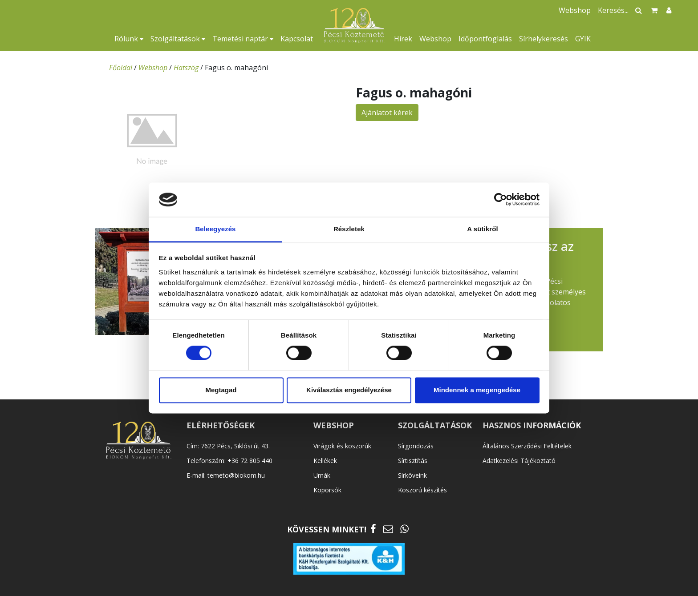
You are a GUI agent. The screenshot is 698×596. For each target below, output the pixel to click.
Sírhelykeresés (543, 39)
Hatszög (186, 67)
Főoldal (120, 67)
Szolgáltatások (177, 39)
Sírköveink (412, 475)
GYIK (583, 39)
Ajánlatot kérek (387, 112)
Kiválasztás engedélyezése (349, 390)
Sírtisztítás (412, 460)
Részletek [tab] (349, 229)
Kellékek (325, 460)
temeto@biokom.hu (236, 475)
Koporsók (327, 490)
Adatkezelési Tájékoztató (519, 460)
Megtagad (220, 390)
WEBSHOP (333, 425)
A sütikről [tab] (482, 229)
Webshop (435, 39)
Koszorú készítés (422, 490)
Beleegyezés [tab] (215, 229)
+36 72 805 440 (249, 460)
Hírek (403, 39)
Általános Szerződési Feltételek (527, 446)
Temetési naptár (242, 39)
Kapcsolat (296, 39)
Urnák (321, 475)
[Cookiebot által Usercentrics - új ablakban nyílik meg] (501, 199)
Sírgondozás (416, 446)
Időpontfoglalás (485, 39)
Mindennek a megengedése (477, 390)
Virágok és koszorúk (342, 446)
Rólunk (128, 39)
